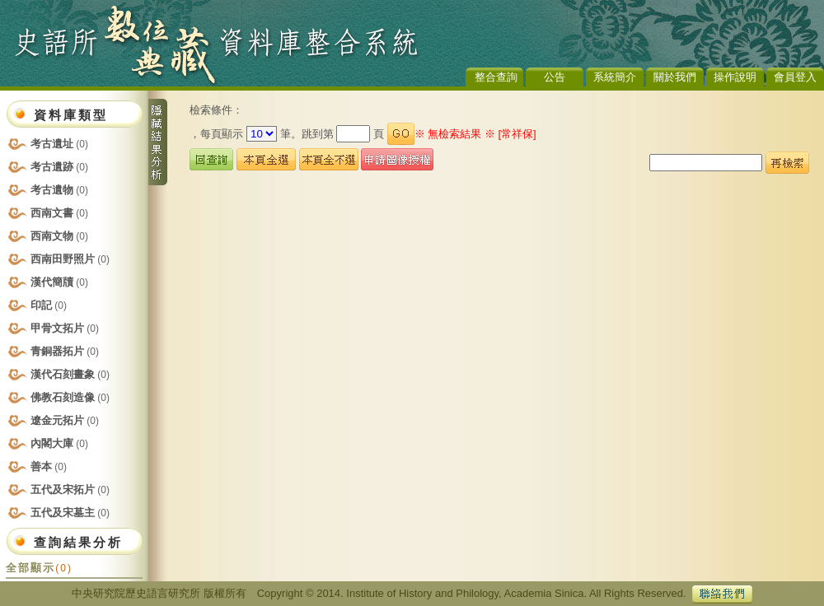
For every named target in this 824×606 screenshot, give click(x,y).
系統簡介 (614, 77)
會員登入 (795, 77)
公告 (554, 77)
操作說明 (735, 77)
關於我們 (674, 77)
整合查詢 (496, 77)
